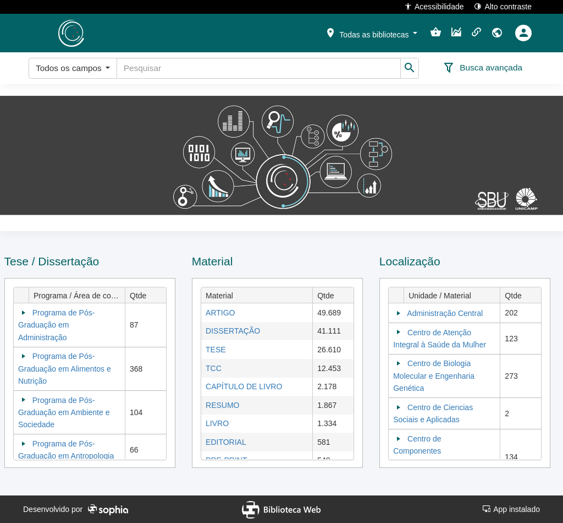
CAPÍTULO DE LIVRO (244, 386)
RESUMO (222, 405)
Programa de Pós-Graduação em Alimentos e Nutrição (64, 368)
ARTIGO (220, 312)
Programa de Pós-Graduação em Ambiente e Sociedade (64, 412)
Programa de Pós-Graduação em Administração (56, 325)
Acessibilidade (434, 6)
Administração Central (445, 313)
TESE (216, 349)
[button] (371, 32)
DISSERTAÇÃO (233, 330)
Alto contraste (503, 6)
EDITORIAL (226, 442)
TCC (214, 368)
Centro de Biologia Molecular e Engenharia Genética (433, 376)
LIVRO (217, 423)
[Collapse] (23, 312)
